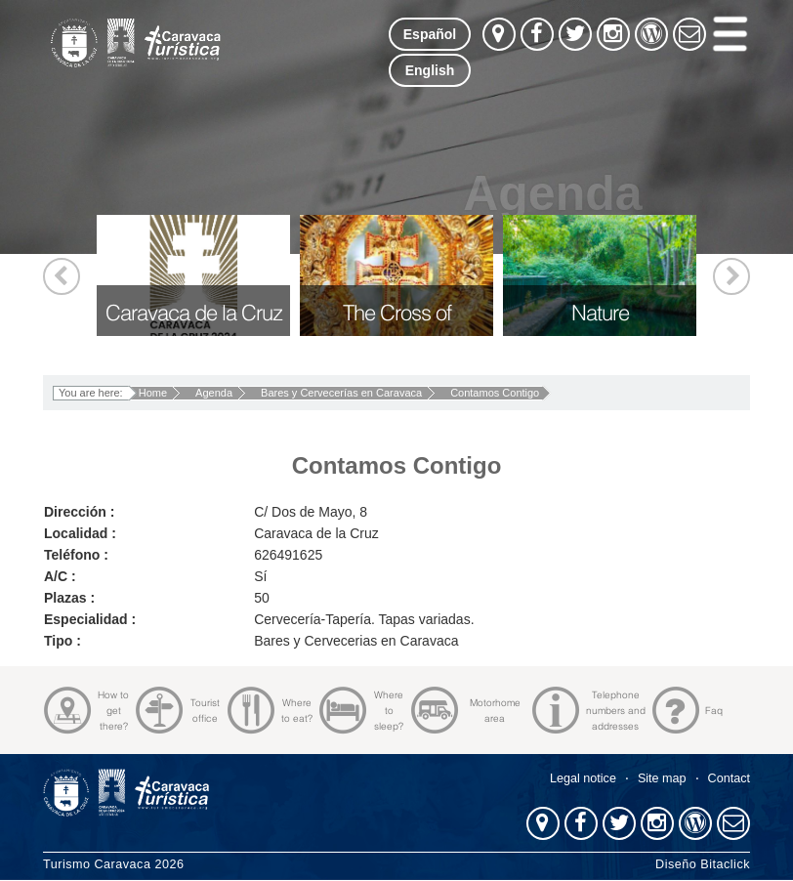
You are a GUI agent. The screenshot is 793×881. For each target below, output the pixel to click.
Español (429, 34)
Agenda (213, 393)
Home (153, 393)
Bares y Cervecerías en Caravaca (341, 393)
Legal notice (583, 778)
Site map (662, 778)
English (430, 70)
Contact (729, 778)
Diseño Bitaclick (702, 864)
